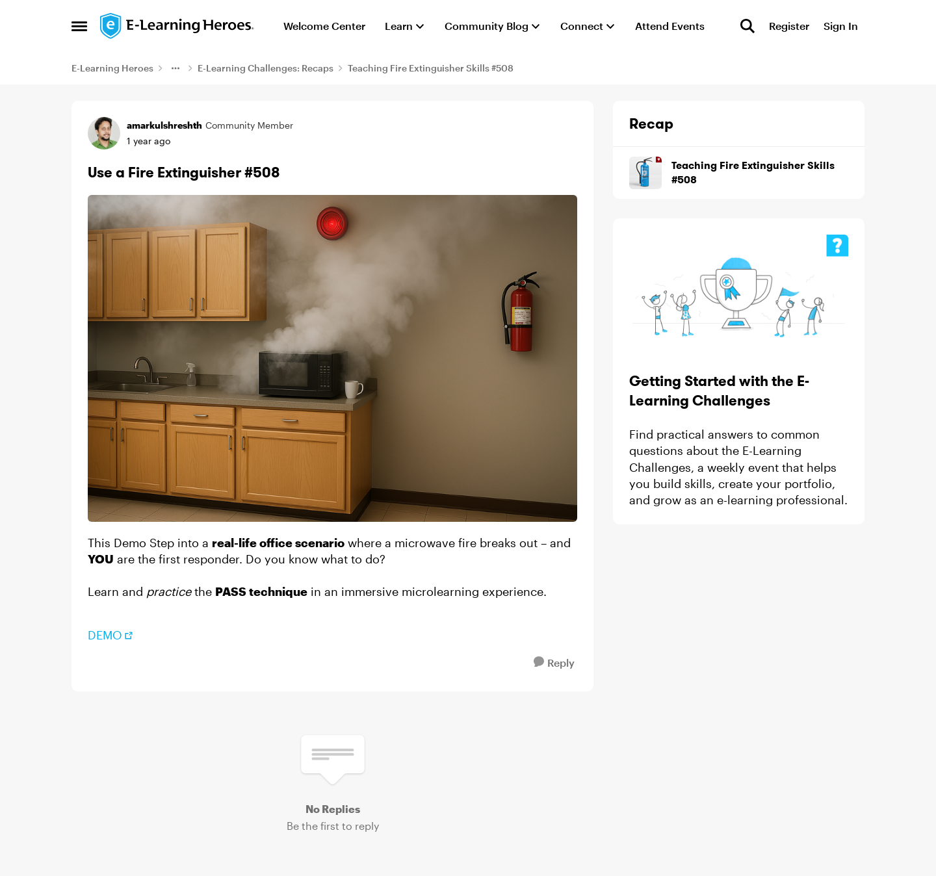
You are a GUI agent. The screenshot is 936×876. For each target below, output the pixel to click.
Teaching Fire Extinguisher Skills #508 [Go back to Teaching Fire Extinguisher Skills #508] (431, 67)
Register (789, 25)
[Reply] (554, 662)
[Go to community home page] (177, 26)
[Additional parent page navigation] (175, 68)
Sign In (841, 25)
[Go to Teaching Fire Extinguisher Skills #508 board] (645, 173)
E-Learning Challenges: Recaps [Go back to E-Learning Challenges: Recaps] (265, 67)
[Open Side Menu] (79, 26)
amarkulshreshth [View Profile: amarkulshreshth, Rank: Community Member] (164, 125)
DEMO (105, 635)
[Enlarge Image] (332, 358)
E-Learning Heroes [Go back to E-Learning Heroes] (112, 67)
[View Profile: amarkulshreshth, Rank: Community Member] (104, 133)
